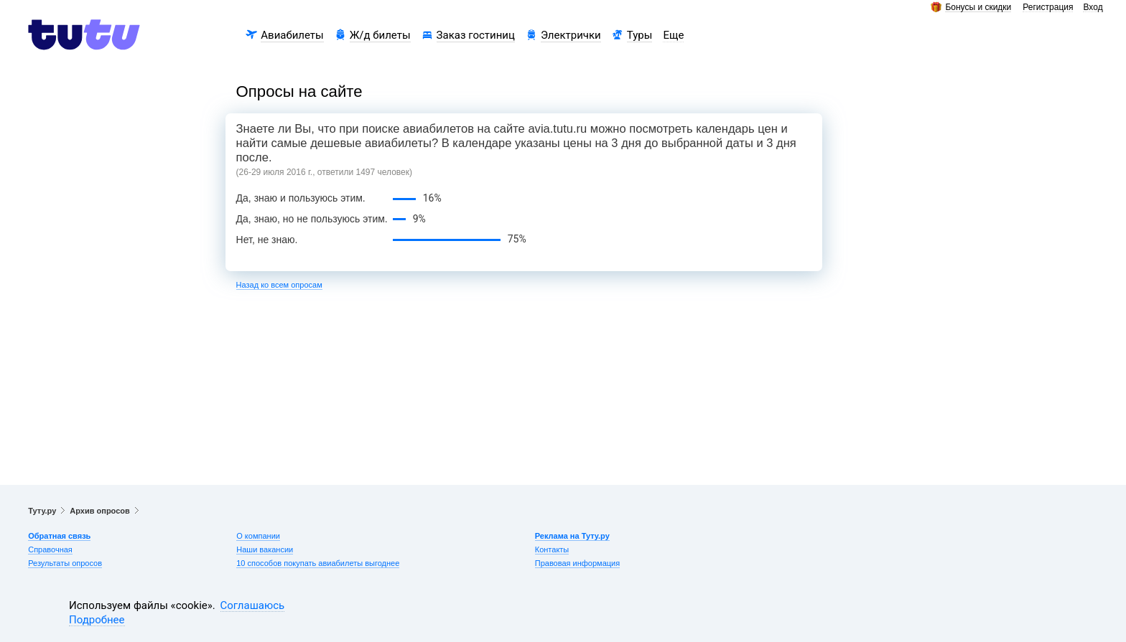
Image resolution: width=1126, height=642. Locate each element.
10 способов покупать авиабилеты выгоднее (317, 563)
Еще (673, 35)
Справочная (50, 549)
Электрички (571, 35)
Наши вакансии (264, 549)
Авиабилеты (292, 35)
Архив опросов (99, 510)
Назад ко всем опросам (279, 284)
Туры (640, 35)
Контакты (552, 549)
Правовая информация (577, 563)
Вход (1092, 7)
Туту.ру (42, 510)
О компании (258, 536)
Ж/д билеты (380, 35)
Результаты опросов (65, 563)
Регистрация (1048, 7)
